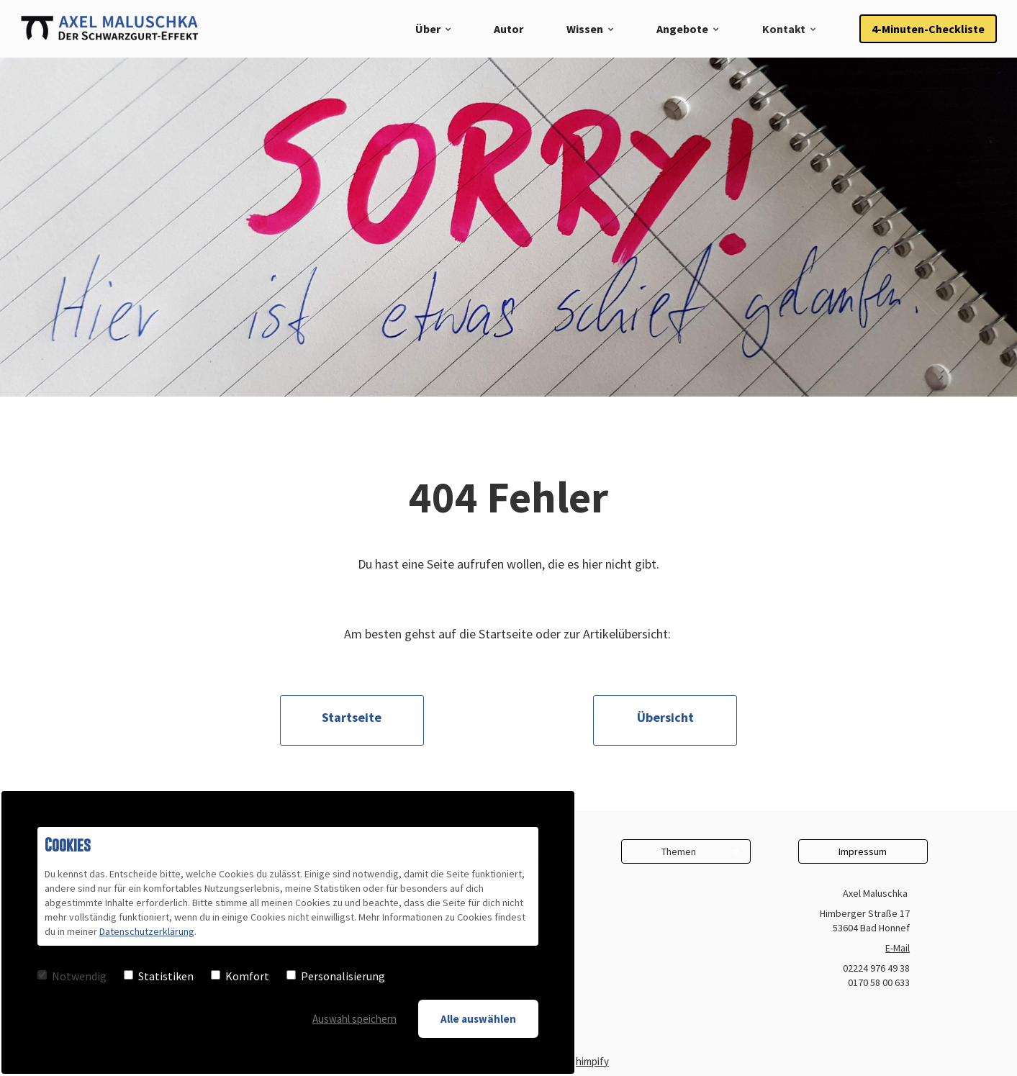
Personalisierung (335, 976)
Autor (508, 29)
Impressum (863, 851)
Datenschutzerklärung (146, 931)
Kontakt (783, 29)
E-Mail (897, 947)
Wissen (584, 29)
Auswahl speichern (354, 1019)
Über (427, 29)
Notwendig (72, 976)
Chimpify (589, 1061)
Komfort (240, 976)
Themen (678, 851)
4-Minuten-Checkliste (928, 29)
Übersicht (665, 717)
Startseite (351, 717)
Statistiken (159, 976)
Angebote (682, 29)
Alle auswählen (478, 1019)
